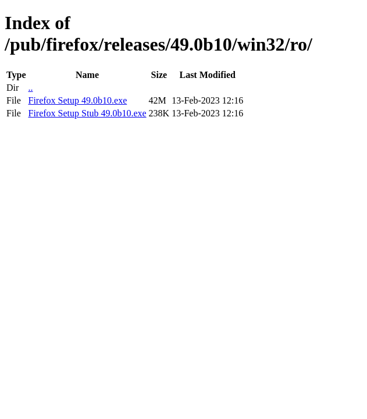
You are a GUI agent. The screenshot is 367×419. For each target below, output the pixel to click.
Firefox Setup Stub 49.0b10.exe (87, 113)
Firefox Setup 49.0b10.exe (77, 100)
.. (30, 88)
